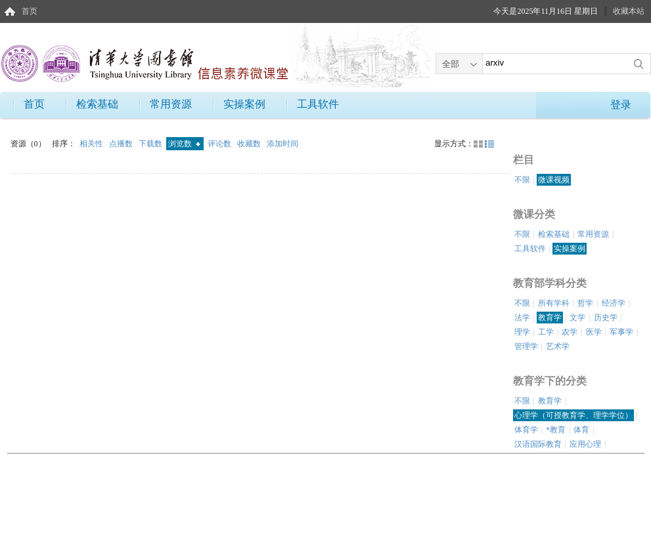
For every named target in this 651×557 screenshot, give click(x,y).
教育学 (550, 317)
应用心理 (585, 444)
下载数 (151, 143)
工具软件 (318, 104)
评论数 (220, 143)
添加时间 (282, 143)
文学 (577, 317)
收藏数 (250, 143)
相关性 (92, 143)
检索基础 (97, 104)
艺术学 (558, 346)
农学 (569, 332)
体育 (581, 429)
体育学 (526, 429)
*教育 (556, 429)
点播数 (122, 143)
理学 (522, 332)
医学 (594, 332)
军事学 (621, 332)
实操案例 (244, 104)
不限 (522, 179)
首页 (29, 11)
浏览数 (184, 143)
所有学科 (554, 303)
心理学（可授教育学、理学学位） (573, 415)
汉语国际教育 (538, 444)
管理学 (526, 346)
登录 (620, 104)
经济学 (613, 303)
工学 (546, 332)
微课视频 (554, 179)
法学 (522, 317)
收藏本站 (628, 11)
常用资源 (171, 104)
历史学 (605, 317)
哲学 (585, 303)
